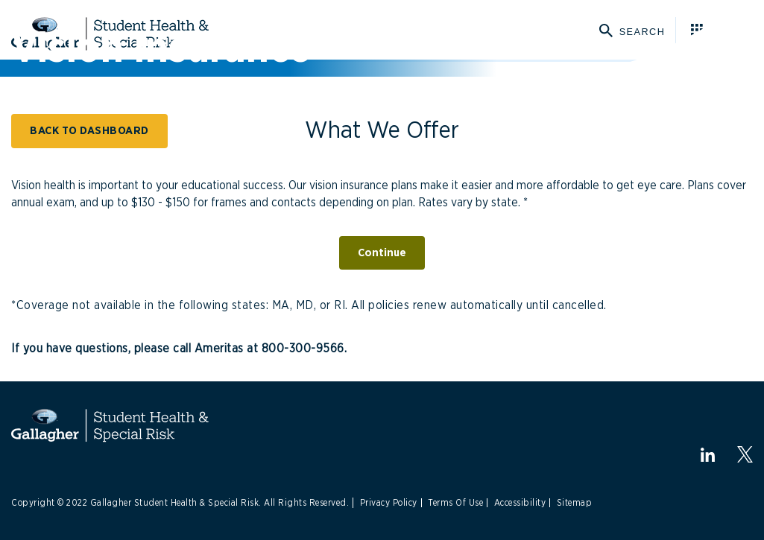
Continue (382, 252)
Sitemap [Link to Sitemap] (575, 502)
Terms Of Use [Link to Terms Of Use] (455, 502)
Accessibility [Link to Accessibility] (520, 502)
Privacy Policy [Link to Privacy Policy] (388, 502)
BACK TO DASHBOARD (89, 130)
